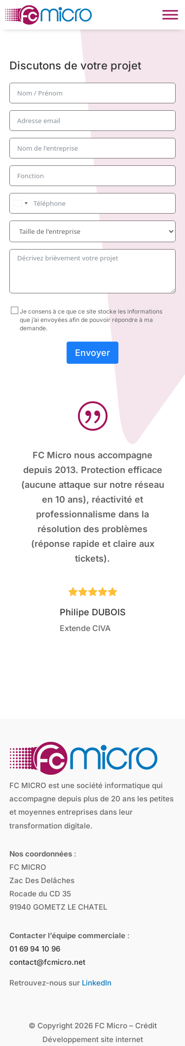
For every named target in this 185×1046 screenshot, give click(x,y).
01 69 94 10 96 (34, 918)
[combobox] (20, 203)
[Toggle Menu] (170, 14)
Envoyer (92, 353)
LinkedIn (96, 952)
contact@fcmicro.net (47, 931)
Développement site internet (92, 1009)
